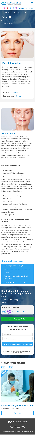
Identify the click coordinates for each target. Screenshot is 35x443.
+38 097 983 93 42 (26, 8)
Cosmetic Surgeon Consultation (17, 405)
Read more (17, 413)
